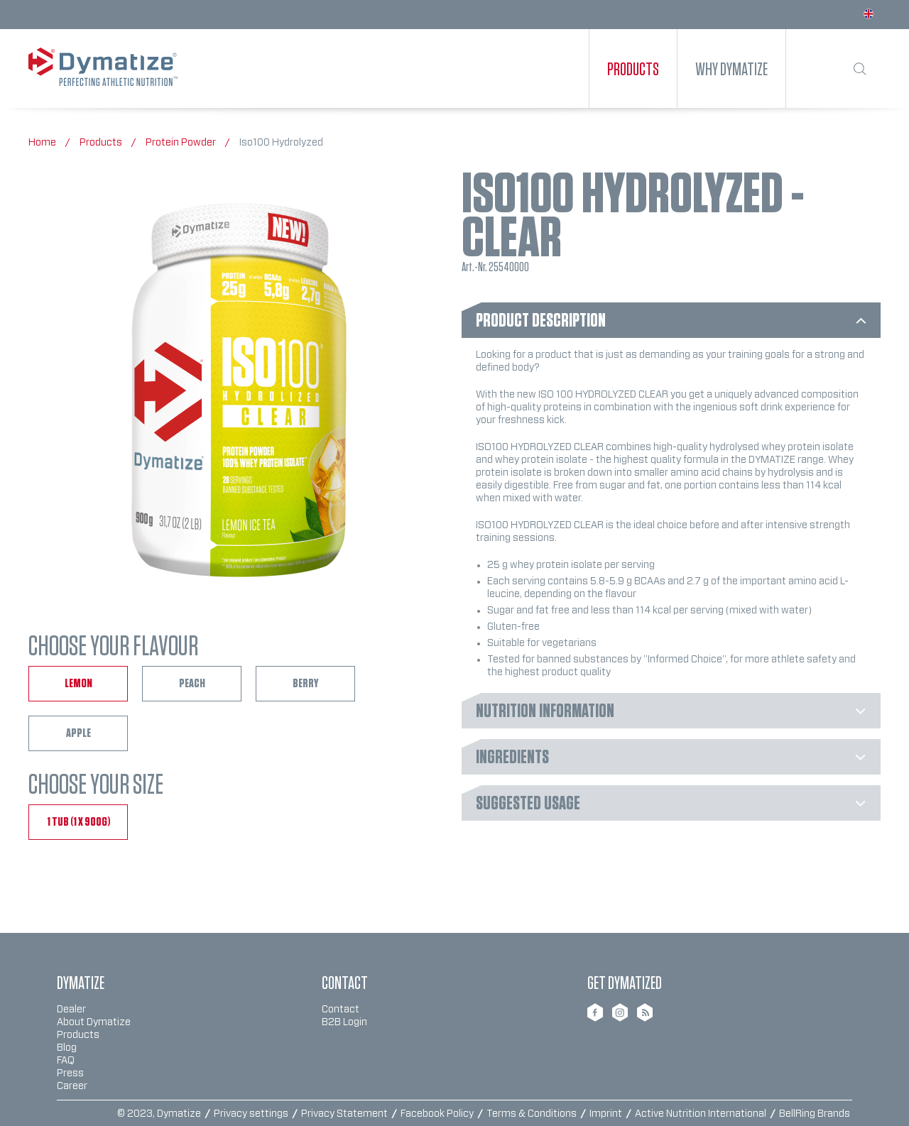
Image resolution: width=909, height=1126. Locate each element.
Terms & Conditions (532, 1114)
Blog (67, 1048)
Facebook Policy (438, 1114)
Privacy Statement (345, 1114)
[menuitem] (633, 68)
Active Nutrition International (701, 1114)
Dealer (71, 1010)
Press (70, 1073)
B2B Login (344, 1022)
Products (78, 1035)
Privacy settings (252, 1114)
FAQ (66, 1061)
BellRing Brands (814, 1114)
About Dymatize (94, 1022)
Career (72, 1086)
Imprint (606, 1114)
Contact (340, 1010)
